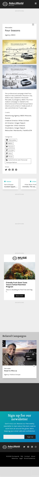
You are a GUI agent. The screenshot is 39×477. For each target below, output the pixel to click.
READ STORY (19, 296)
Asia (9, 153)
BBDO (13, 35)
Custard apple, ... (10, 187)
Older (33, 181)
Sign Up (30, 437)
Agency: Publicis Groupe (12, 374)
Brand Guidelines (29, 458)
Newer (7, 181)
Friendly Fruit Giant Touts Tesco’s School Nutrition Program (16, 284)
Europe (10, 150)
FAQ (21, 456)
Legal (21, 458)
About (33, 456)
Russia (10, 147)
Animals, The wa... (29, 187)
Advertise (15, 458)
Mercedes (8, 28)
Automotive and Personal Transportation (16, 161)
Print (9, 157)
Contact (27, 456)
